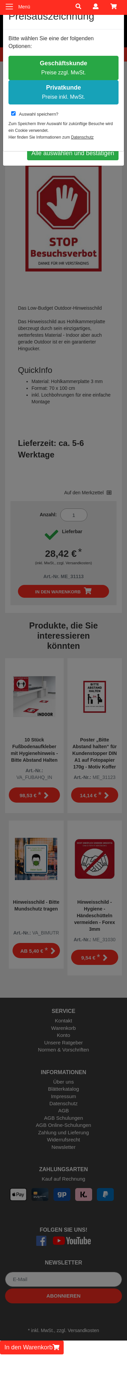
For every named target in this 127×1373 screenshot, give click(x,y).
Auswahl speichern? (34, 114)
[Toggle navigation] (9, 6)
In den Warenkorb (31, 1347)
